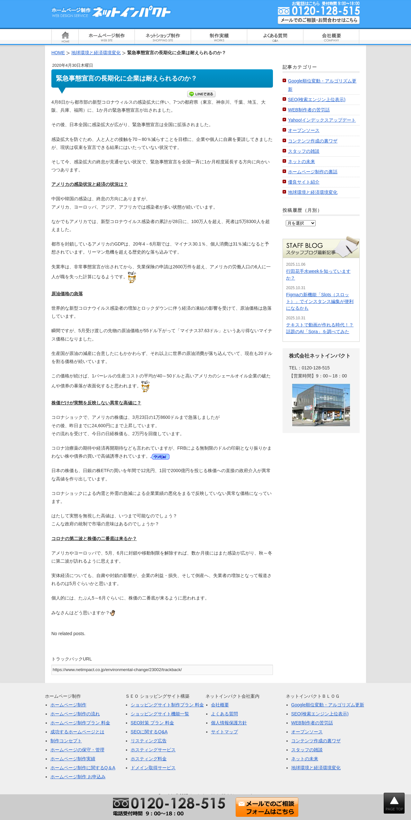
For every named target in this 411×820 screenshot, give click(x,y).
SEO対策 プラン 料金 (152, 722)
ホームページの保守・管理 (77, 749)
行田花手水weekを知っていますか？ (318, 275)
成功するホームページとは (77, 731)
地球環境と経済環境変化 (312, 192)
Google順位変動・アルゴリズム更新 (327, 704)
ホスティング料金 (149, 758)
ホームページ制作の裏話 (312, 171)
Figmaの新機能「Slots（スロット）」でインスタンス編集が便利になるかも (320, 301)
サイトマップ (224, 731)
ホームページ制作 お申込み (78, 776)
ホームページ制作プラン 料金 (80, 722)
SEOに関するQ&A (149, 731)
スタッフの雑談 (303, 151)
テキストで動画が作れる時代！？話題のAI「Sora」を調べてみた (320, 328)
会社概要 (220, 704)
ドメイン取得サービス (153, 767)
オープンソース (303, 130)
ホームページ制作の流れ (75, 713)
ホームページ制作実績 (72, 758)
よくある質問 (224, 713)
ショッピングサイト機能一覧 (160, 713)
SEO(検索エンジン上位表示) (316, 99)
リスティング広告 (149, 740)
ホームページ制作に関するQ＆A (82, 767)
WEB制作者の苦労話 (309, 109)
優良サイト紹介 (303, 182)
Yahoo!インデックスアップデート (322, 120)
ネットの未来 (301, 161)
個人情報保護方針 (229, 722)
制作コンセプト (66, 740)
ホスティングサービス (153, 749)
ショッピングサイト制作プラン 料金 (167, 704)
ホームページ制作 (68, 704)
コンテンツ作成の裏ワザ (312, 140)
